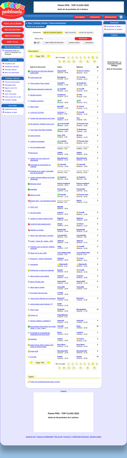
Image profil (34, 351)
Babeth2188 (61, 230)
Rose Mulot (61, 345)
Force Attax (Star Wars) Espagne (41, 130)
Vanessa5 (60, 320)
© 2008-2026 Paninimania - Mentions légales (86, 437)
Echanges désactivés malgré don (41, 89)
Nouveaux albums (11, 70)
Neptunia (60, 218)
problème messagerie (37, 141)
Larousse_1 (61, 112)
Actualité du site (10, 64)
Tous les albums (12, 23)
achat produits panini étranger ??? (41, 304)
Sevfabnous (61, 95)
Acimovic (60, 276)
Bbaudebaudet (62, 158)
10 (64, 61)
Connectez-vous (10, 51)
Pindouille (60, 309)
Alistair (59, 224)
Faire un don (34, 310)
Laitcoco (60, 212)
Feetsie (59, 356)
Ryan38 (60, 270)
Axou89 (81, 89)
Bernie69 (60, 106)
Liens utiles (12, 106)
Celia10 (60, 339)
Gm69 (59, 304)
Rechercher (114, 23)
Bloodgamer (61, 77)
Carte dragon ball (36, 77)
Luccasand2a (62, 235)
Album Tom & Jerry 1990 (38, 253)
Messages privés (10, 85)
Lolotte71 (80, 332)
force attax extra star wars (38, 293)
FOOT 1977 (34, 207)
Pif (60, 100)
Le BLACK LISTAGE (37, 112)
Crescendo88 (64, 124)
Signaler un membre (37, 230)
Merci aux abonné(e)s (12, 72)
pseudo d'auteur (73, 43)
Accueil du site (30, 437)
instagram (33, 339)
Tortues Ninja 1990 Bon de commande (43, 298)
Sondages (8, 91)
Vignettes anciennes (37, 101)
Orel (78, 118)
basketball (33, 189)
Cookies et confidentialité (44, 437)
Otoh (80, 135)
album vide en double (37, 287)
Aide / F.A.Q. (12, 42)
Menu (30, 23)
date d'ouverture (70, 32)
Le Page (60, 292)
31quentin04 (61, 71)
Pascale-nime (83, 124)
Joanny (81, 106)
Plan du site (58, 437)
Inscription (80, 17)
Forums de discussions (12, 82)
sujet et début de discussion (53, 43)
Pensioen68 (61, 189)
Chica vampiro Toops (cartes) (40, 83)
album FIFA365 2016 (37, 282)
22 (87, 61)
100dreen (60, 241)
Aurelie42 (60, 118)
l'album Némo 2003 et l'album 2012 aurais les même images (41, 346)
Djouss (79, 200)
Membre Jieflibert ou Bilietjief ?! (40, 321)
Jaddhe (60, 152)
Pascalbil (63, 195)
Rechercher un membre (114, 29)
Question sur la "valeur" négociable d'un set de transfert (41, 172)
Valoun (81, 224)
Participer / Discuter (13, 78)
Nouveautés (12, 60)
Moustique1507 (62, 351)
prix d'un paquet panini (37, 147)
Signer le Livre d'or (11, 88)
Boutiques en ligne (11, 112)
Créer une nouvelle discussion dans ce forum (45, 382)
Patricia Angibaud (63, 183)
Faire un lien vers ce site (13, 97)
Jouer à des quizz (10, 94)
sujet (37, 43)
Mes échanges (12, 36)
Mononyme (34, 153)
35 (94, 61)
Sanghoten (82, 83)
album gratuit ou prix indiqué (39, 276)
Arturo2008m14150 (64, 253)
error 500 (33, 357)
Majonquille (64, 264)
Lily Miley (82, 77)
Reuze (59, 332)
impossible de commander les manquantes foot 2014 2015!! (40, 333)
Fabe (80, 95)
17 (80, 61)
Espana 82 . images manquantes (41, 259)
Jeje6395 (63, 89)
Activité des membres (12, 67)
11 (69, 61)
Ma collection (12, 30)
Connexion (95, 17)
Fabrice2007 (61, 281)
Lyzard (81, 258)
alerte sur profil (35, 195)
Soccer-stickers (84, 71)
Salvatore (60, 258)
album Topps (34, 107)
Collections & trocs (11, 109)
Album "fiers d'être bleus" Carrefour (42, 236)
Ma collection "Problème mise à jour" (42, 124)
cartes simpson (35, 136)
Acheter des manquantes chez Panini (42, 118)
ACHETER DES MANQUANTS (40, 224)
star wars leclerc (35, 213)
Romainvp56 (64, 129)
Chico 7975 (61, 135)
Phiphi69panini (62, 315)
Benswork (60, 298)
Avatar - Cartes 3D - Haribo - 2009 (41, 241)
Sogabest (63, 177)
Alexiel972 (61, 83)
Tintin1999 (61, 287)
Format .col (34, 315)
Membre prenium (36, 95)
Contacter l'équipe (11, 100)
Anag (59, 246)
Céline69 (60, 326)
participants (88, 43)
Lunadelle (63, 141)
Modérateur (83, 129)
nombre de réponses (86, 32)
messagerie (34, 264)
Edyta (79, 326)
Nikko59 (60, 207)
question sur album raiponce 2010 (41, 219)
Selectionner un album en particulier (42, 270)
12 (73, 61)
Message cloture (35, 184)
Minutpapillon (81, 309)
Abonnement (110, 17)
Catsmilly (63, 164)
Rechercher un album (114, 26)
